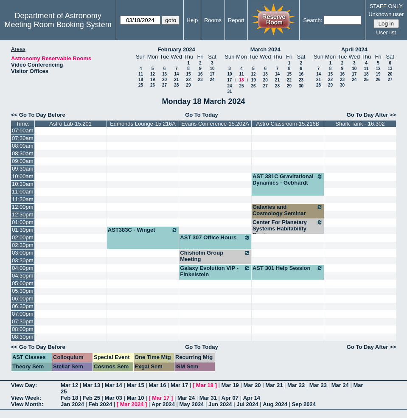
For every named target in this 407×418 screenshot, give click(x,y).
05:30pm (23, 291)
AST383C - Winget (143, 230)
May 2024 (192, 404)
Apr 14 (251, 398)
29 (188, 85)
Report (236, 20)
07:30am (23, 138)
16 (200, 74)
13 (164, 74)
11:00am (23, 191)
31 (229, 91)
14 (176, 74)
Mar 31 (208, 398)
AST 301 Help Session (288, 268)
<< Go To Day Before (38, 115)
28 (176, 85)
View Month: (27, 404)
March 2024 (265, 49)
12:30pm (23, 214)
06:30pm (23, 306)
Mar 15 (135, 385)
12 (152, 74)
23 (200, 79)
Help (192, 20)
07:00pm (23, 314)
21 (176, 79)
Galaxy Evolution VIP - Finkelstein (215, 271)
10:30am (23, 184)
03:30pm (23, 260)
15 (188, 74)
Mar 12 (69, 385)
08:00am (23, 146)
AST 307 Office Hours (215, 237)
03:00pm (23, 253)
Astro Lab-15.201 (70, 124)
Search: (312, 20)
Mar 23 (318, 385)
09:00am (23, 161)
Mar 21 (274, 385)
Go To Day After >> (371, 115)
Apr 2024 (163, 404)
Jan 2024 (72, 404)
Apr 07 (230, 398)
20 (164, 79)
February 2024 (176, 49)
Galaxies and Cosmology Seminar (288, 210)
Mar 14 (113, 385)
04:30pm (23, 275)
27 (164, 85)
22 (188, 79)
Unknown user (386, 14)
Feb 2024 (100, 404)
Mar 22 (296, 385)
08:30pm (23, 337)
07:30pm (23, 321)
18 (140, 79)
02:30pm (23, 245)
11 (140, 74)
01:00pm (23, 222)
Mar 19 (230, 385)
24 (212, 79)
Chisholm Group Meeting (215, 256)
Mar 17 (179, 385)
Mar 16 (157, 385)
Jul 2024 (247, 404)
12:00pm (23, 207)
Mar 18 (204, 385)
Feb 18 (69, 398)
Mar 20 (252, 385)
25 (140, 85)
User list (386, 32)
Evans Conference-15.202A (215, 124)
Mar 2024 (132, 404)
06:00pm (23, 298)
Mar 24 (340, 385)
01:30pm (23, 230)
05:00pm (23, 283)
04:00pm (23, 268)
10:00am (23, 176)
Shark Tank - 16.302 (360, 124)
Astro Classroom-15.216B (287, 124)
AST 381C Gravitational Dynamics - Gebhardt (288, 179)
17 (212, 74)
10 (212, 68)
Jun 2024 (220, 404)
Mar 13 (91, 385)
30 (301, 86)
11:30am (23, 199)
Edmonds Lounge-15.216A (143, 124)
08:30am (23, 153)
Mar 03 (113, 398)
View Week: (26, 398)
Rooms (213, 20)
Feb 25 (91, 398)
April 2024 (354, 49)
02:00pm (23, 237)
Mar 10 (135, 398)
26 (152, 85)
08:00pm (23, 329)
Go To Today (201, 115)
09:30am (23, 169)
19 (152, 79)
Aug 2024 (275, 404)
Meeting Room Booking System (58, 24)
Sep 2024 (304, 404)
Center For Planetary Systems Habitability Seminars (288, 228)
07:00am (23, 130)
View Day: (24, 385)
